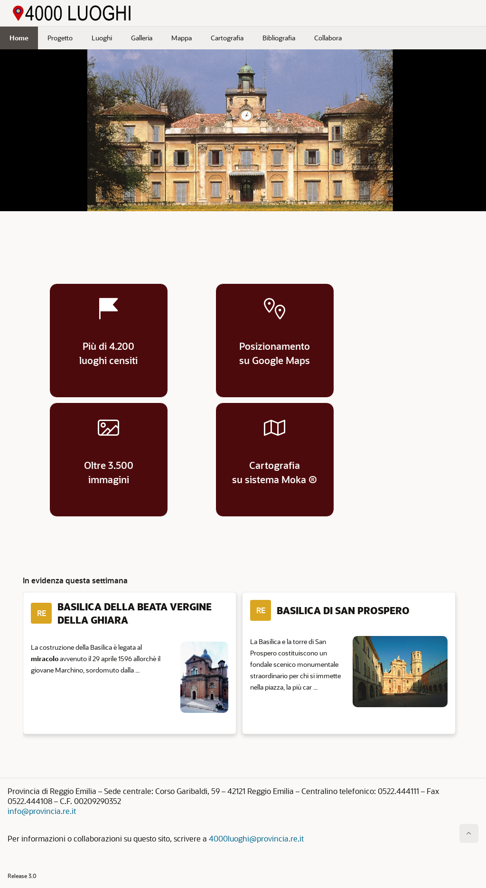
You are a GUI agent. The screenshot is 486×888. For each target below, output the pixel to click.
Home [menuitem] (18, 37)
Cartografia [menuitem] (227, 37)
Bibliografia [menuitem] (278, 37)
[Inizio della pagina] (468, 833)
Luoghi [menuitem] (102, 37)
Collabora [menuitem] (328, 37)
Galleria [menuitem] (141, 37)
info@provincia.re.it (42, 811)
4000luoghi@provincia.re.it (256, 838)
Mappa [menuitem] (181, 37)
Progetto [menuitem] (60, 37)
